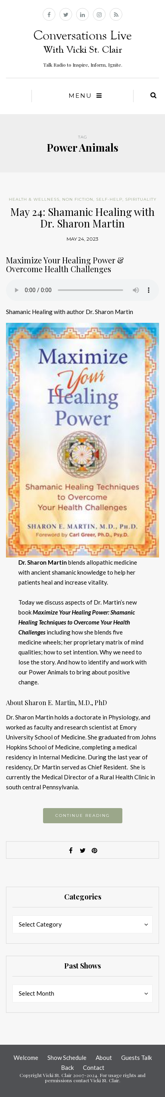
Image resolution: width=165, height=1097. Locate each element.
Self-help (109, 199)
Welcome (26, 1057)
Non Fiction (77, 199)
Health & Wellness (34, 199)
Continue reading (82, 815)
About (104, 1057)
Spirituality (141, 199)
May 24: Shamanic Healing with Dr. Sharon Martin (82, 217)
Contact (93, 1067)
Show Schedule (66, 1057)
